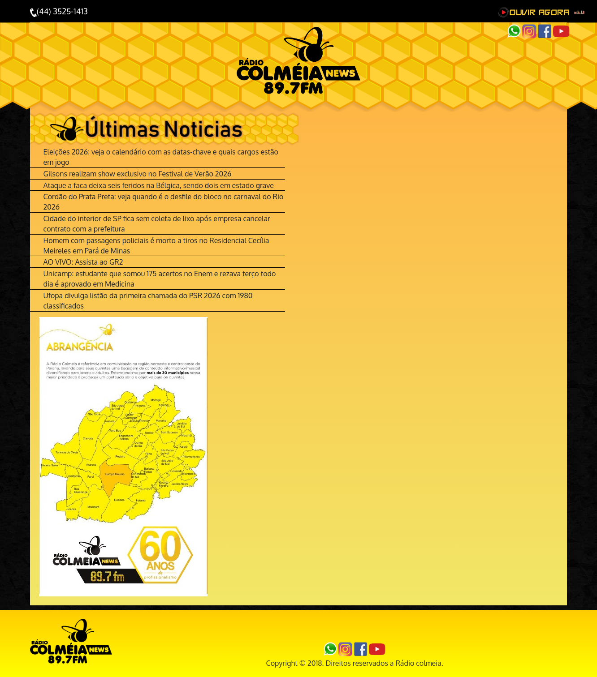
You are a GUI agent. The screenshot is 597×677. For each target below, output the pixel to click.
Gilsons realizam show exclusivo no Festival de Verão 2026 (137, 173)
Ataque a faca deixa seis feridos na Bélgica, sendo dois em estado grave (158, 185)
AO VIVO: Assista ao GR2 (83, 261)
